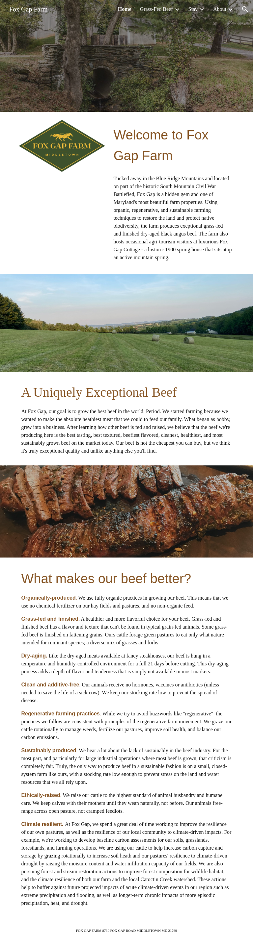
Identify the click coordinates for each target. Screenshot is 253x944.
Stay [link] (193, 9)
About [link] (219, 9)
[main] (172, 145)
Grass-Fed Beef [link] (156, 9)
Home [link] (124, 9)
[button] (245, 9)
